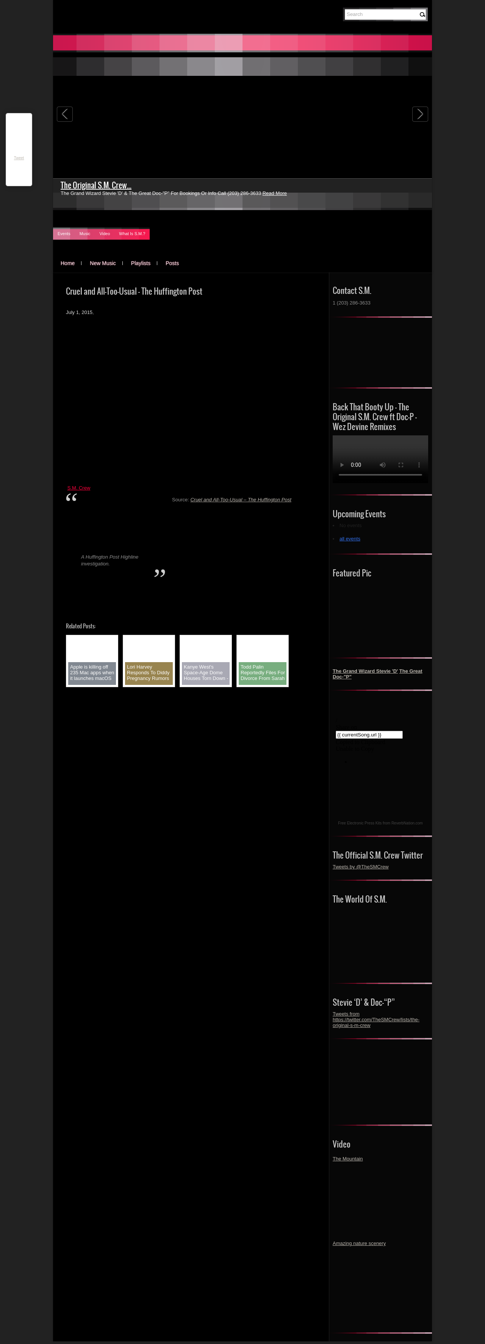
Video (104, 233)
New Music (103, 263)
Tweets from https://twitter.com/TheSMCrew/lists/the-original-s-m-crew (376, 1019)
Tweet (19, 158)
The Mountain (348, 1159)
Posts (172, 263)
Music (85, 233)
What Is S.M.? (132, 233)
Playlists (140, 263)
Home (68, 263)
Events (64, 233)
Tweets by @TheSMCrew (361, 867)
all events (350, 539)
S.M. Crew (79, 488)
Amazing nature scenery (359, 1243)
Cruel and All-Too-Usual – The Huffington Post (240, 499)
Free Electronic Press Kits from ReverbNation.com (380, 823)
